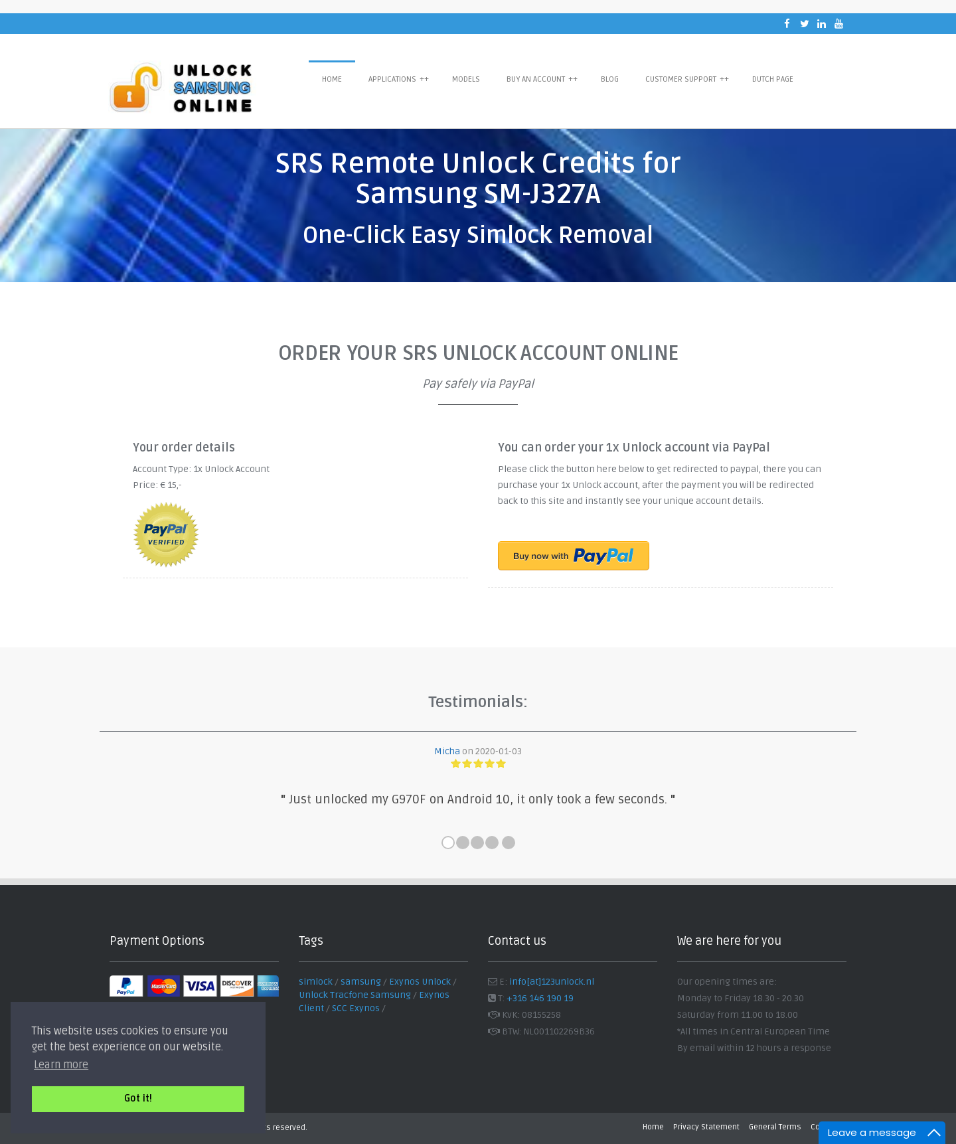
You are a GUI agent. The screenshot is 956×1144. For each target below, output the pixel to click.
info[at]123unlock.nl (551, 981)
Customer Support (687, 79)
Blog (610, 79)
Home (332, 79)
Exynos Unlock (420, 981)
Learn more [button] (61, 1065)
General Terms (775, 1127)
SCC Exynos (356, 1008)
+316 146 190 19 (540, 998)
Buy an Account (542, 79)
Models (466, 79)
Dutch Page (772, 79)
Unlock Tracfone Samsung (355, 995)
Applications (398, 79)
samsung (361, 981)
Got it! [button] (138, 1098)
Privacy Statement (706, 1127)
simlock (316, 981)
